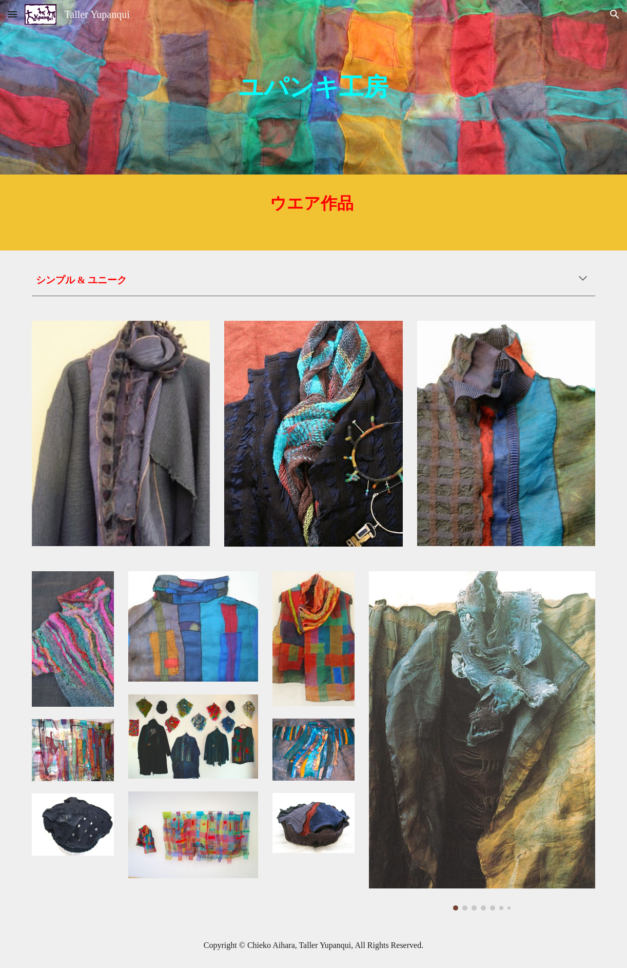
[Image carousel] (482, 741)
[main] (313, 87)
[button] (12, 14)
